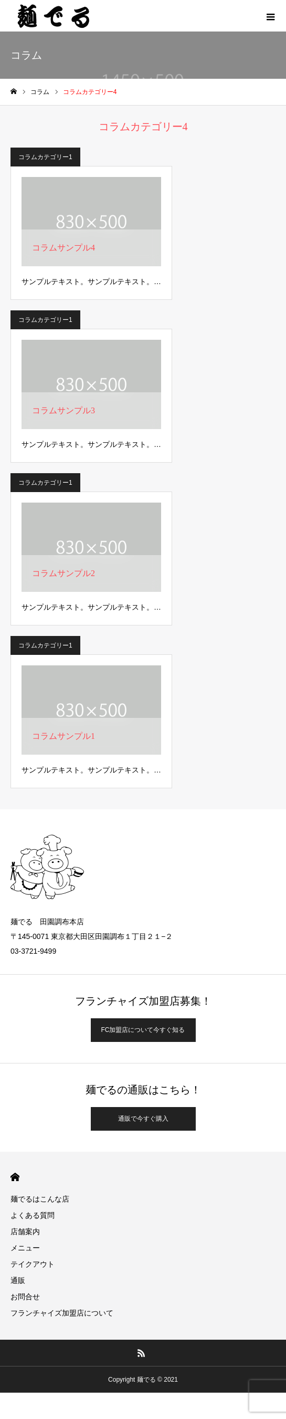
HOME (14, 1177)
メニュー (25, 1248)
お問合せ (25, 1296)
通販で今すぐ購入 (143, 1118)
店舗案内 (25, 1231)
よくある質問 (32, 1215)
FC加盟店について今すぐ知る (143, 1030)
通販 (17, 1280)
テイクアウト (32, 1264)
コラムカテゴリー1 (45, 157)
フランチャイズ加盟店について (61, 1313)
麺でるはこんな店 (39, 1199)
